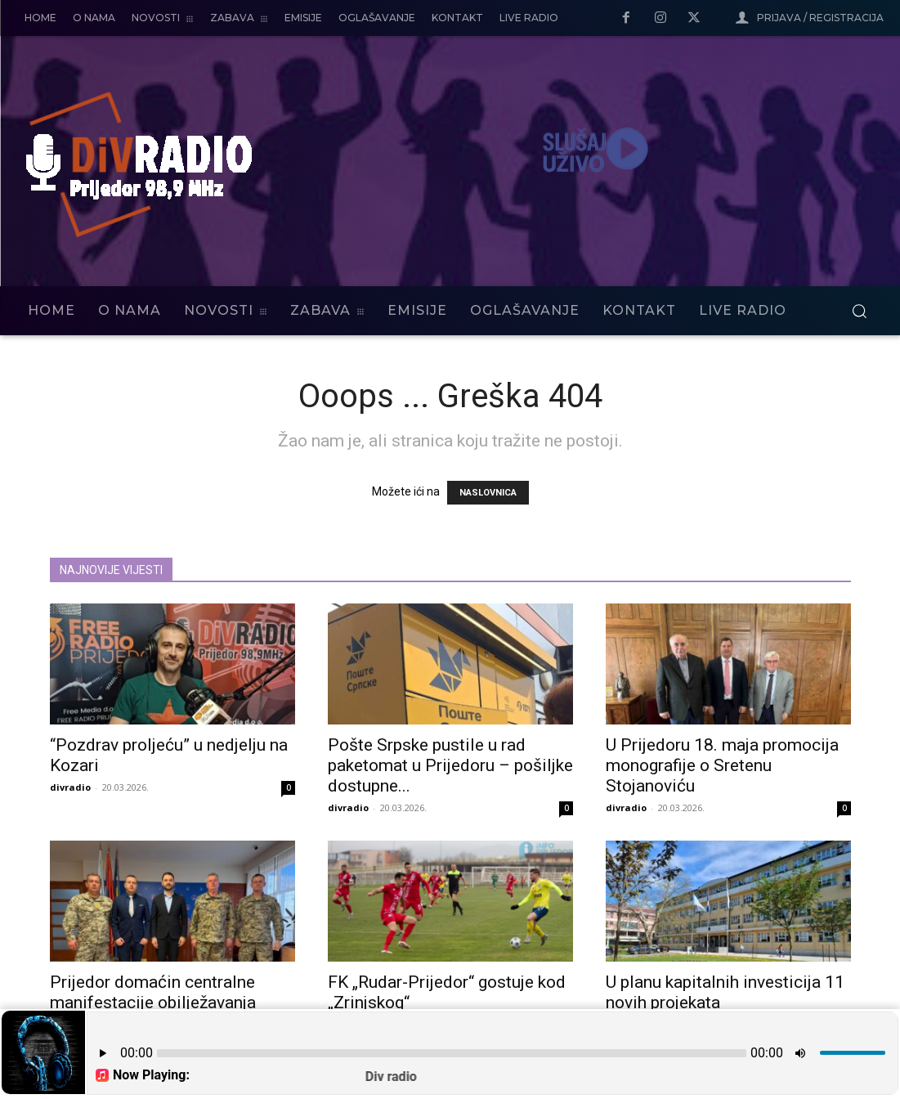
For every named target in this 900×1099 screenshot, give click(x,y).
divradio (70, 787)
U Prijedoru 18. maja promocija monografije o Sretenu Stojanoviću (722, 765)
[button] (859, 310)
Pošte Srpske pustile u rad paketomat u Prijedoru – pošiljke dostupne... (450, 765)
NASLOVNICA (488, 492)
